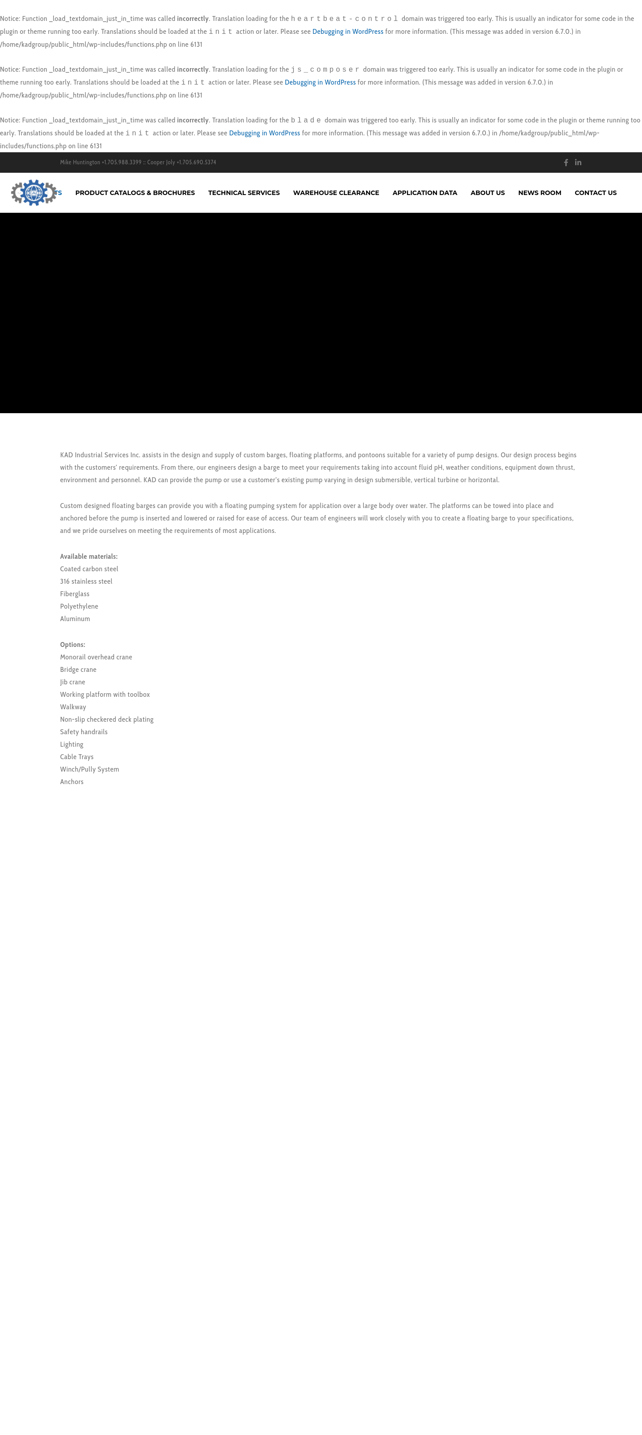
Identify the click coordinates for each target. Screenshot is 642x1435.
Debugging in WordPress (348, 31)
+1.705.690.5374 (196, 162)
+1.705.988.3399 (122, 162)
